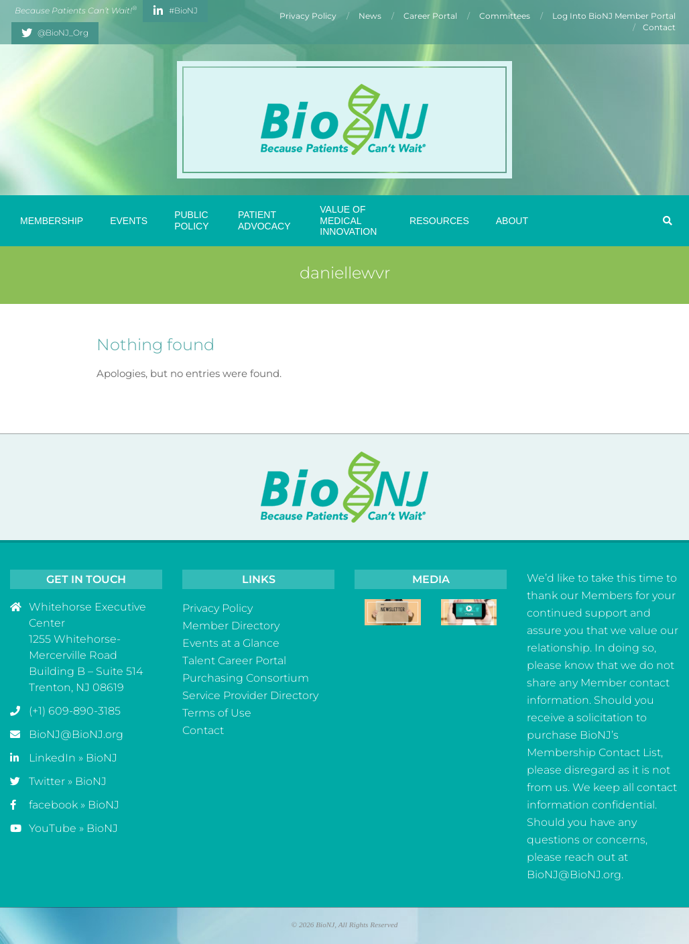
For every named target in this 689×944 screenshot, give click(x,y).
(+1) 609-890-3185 (75, 710)
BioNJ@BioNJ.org (76, 734)
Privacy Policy (217, 608)
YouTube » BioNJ (73, 828)
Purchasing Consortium (245, 678)
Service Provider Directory (250, 695)
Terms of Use (216, 712)
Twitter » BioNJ (68, 781)
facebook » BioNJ (74, 804)
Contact (203, 730)
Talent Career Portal (234, 660)
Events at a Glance (230, 643)
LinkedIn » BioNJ (73, 757)
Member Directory (230, 625)
